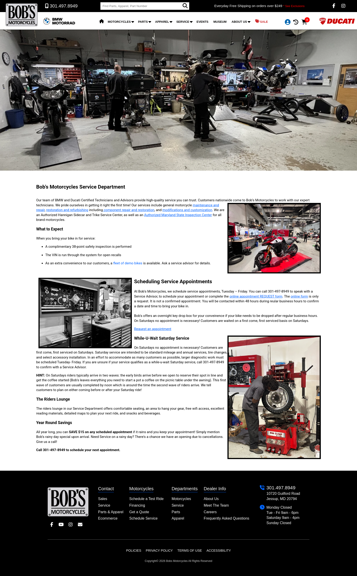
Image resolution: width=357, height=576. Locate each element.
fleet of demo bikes (127, 263)
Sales (102, 499)
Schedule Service (143, 518)
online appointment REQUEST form (256, 296)
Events (202, 21)
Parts (143, 21)
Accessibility (219, 550)
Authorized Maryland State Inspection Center (178, 215)
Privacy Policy (159, 550)
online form (299, 296)
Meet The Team (216, 505)
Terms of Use (189, 550)
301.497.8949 (280, 487)
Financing (137, 505)
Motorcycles (119, 21)
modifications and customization (187, 210)
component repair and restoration (128, 210)
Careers (210, 512)
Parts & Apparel (110, 512)
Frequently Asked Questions (226, 518)
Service (182, 21)
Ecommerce (107, 518)
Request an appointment (152, 329)
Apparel (162, 21)
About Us (239, 21)
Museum (220, 21)
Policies (133, 550)
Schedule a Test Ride (146, 499)
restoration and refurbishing (67, 210)
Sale (261, 21)
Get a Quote (139, 512)
